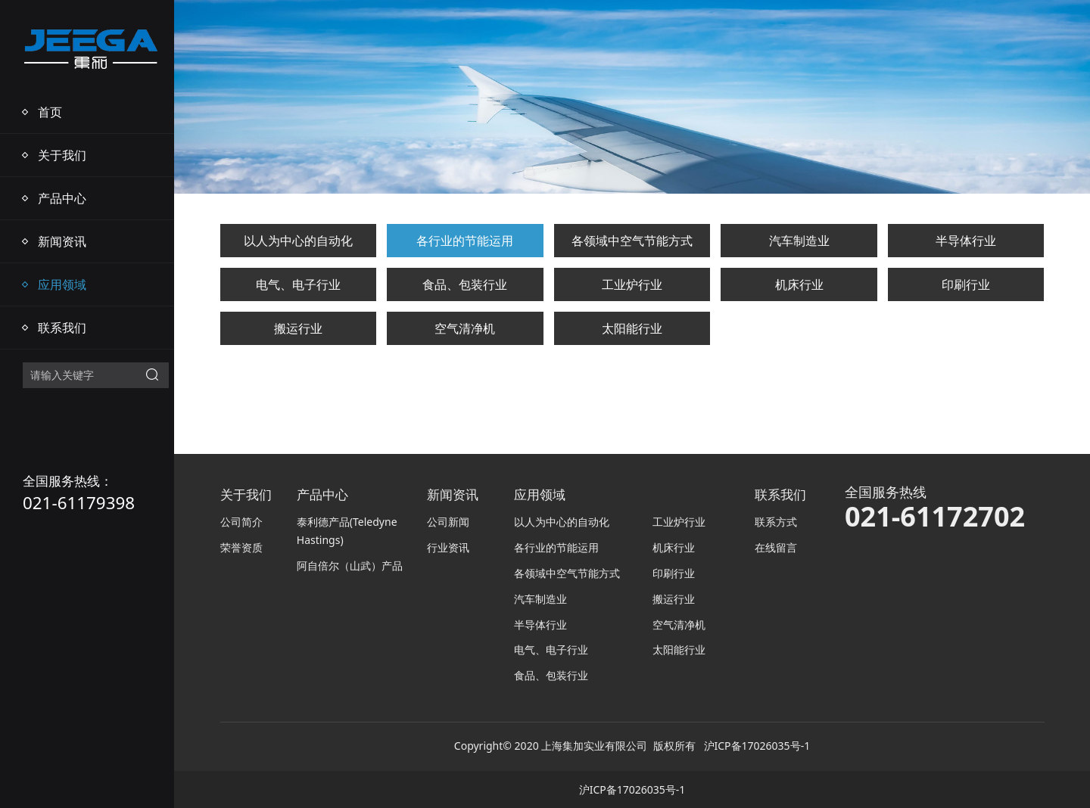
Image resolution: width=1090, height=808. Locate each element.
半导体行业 (966, 240)
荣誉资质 (241, 547)
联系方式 (776, 521)
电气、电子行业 (298, 284)
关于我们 (62, 155)
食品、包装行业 (464, 284)
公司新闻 (448, 521)
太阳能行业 (632, 328)
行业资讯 (448, 547)
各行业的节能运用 (464, 240)
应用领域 (62, 284)
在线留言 (776, 547)
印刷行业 (966, 284)
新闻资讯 (62, 241)
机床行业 (799, 284)
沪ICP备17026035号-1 (757, 745)
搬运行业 (298, 328)
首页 (50, 112)
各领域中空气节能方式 (632, 240)
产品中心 (62, 198)
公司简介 (241, 521)
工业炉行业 (632, 284)
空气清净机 (464, 328)
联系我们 (62, 327)
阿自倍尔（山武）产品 (350, 565)
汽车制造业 (799, 240)
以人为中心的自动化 (298, 240)
